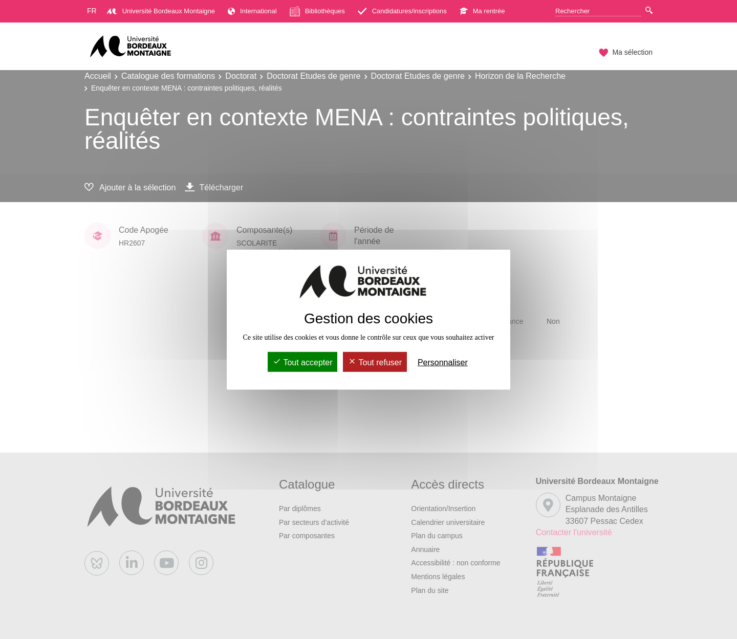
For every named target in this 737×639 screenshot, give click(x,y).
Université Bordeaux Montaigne (161, 11)
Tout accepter (302, 362)
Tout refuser (375, 362)
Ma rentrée (482, 11)
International (252, 11)
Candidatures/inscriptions (402, 11)
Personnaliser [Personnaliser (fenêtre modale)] (443, 362)
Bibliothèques (317, 11)
